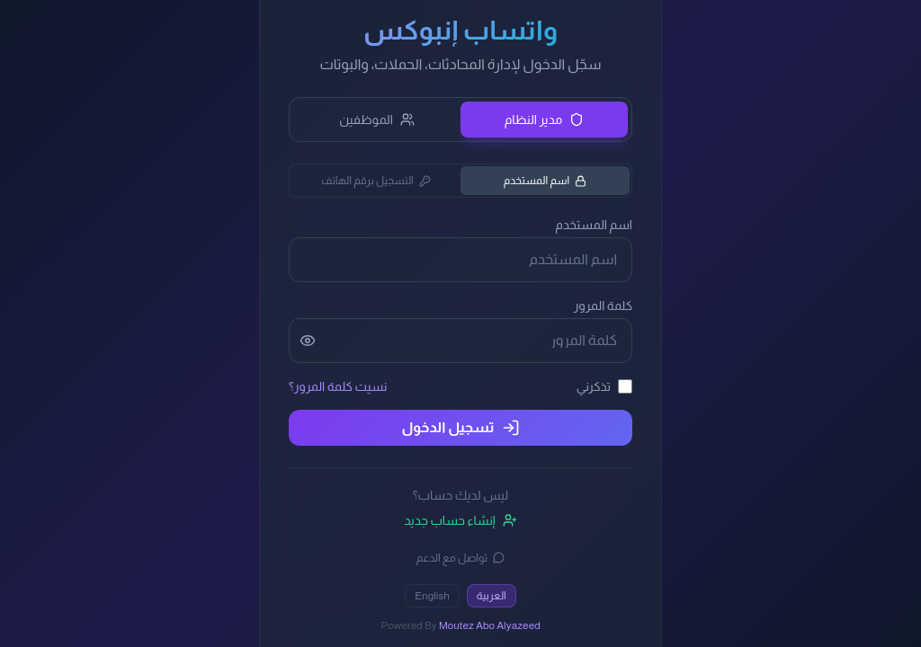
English (432, 595)
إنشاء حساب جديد (460, 520)
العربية (491, 595)
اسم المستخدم (545, 180)
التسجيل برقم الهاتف (376, 180)
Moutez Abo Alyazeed (490, 625)
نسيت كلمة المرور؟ (338, 386)
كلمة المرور (603, 305)
